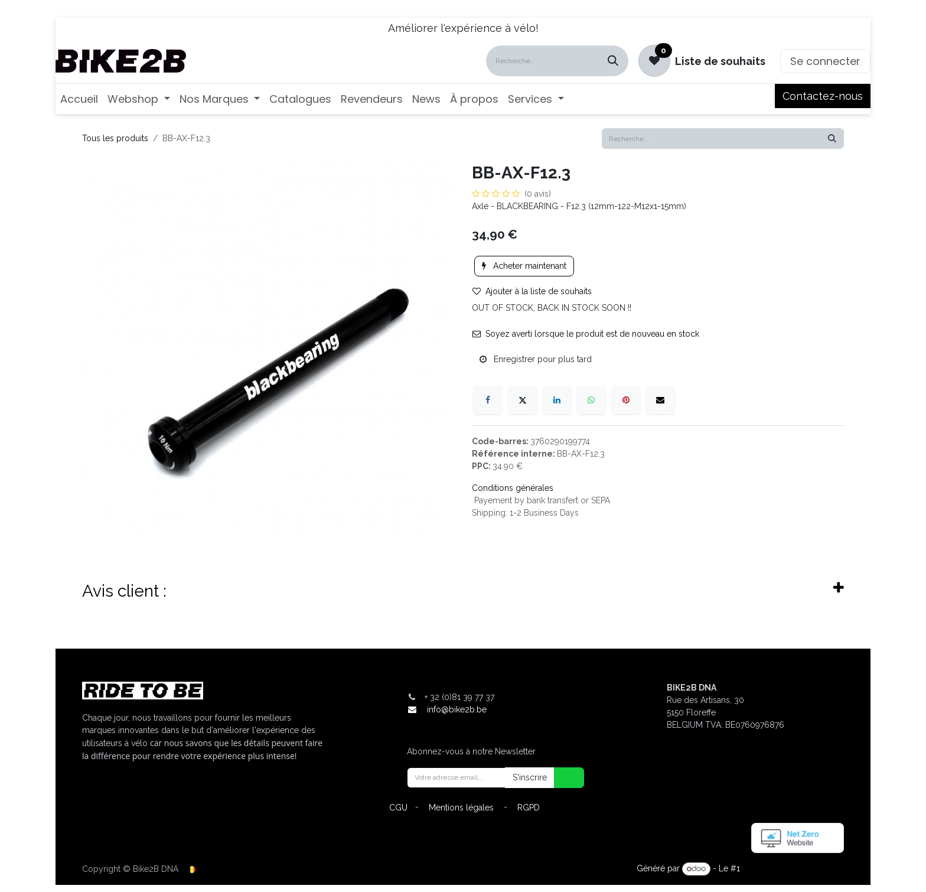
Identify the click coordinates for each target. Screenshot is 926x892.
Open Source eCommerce (793, 868)
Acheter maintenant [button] (524, 266)
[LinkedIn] (557, 400)
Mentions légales (461, 807)
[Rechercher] (613, 60)
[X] (522, 400)
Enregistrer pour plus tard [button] (536, 359)
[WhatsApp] (591, 400)
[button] (561, 777)
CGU (398, 807)
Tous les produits (115, 138)
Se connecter (825, 61)
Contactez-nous (822, 96)
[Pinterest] (626, 400)
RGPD (528, 807)
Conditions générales (512, 488)
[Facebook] (488, 400)
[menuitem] (79, 99)
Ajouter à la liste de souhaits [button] (532, 291)
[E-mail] (660, 400)
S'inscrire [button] (530, 777)
